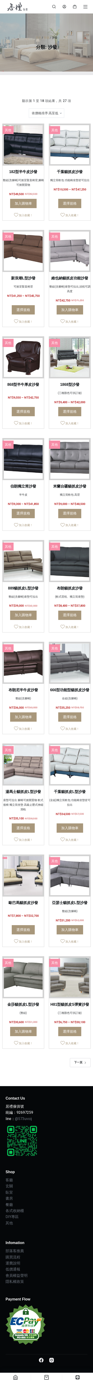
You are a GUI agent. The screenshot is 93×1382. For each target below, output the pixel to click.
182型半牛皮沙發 (23, 172)
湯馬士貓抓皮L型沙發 (23, 792)
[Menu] (85, 7)
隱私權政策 (15, 1281)
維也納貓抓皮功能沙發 (69, 278)
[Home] (15, 1377)
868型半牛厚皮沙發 (23, 384)
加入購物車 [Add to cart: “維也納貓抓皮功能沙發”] (69, 310)
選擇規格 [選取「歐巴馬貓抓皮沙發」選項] (23, 930)
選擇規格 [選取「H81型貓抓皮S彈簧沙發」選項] (70, 1031)
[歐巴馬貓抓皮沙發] (23, 875)
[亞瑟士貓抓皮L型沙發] (69, 875)
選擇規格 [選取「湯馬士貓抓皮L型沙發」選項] (23, 828)
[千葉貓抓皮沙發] (69, 144)
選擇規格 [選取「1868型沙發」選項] (70, 411)
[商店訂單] (46, 113)
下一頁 (80, 1062)
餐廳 (9, 1204)
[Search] (54, 6)
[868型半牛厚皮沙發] (23, 357)
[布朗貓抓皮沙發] (69, 561)
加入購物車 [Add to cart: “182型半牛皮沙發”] (23, 203)
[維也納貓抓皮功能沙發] (69, 251)
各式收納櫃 (15, 1210)
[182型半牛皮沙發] (23, 144)
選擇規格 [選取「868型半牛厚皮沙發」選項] (23, 411)
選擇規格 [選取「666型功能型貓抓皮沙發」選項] (70, 717)
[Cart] (46, 1377)
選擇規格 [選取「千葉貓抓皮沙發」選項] (70, 203)
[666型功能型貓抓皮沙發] (69, 662)
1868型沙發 (69, 384)
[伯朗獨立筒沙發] (23, 459)
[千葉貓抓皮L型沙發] (69, 764)
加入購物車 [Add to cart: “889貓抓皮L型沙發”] (23, 615)
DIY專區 (12, 1217)
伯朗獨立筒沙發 (23, 486)
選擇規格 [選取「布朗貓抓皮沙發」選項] (70, 615)
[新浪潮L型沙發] (23, 251)
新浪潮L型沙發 (23, 278)
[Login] (64, 6)
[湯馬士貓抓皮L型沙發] (23, 764)
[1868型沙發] (69, 357)
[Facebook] (41, 1360)
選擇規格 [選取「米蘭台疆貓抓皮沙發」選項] (70, 513)
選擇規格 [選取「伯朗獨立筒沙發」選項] (23, 513)
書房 (9, 1198)
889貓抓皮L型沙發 (23, 588)
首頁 (38, 37)
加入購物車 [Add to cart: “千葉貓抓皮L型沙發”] (69, 828)
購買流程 (13, 1257)
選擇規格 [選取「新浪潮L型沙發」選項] (23, 310)
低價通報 (13, 1269)
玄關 (9, 1186)
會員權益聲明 (17, 1275)
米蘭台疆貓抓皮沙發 (69, 486)
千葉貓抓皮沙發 (70, 172)
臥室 (9, 1192)
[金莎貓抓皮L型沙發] (23, 977)
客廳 (46, 37)
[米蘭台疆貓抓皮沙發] (69, 459)
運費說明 (13, 1263)
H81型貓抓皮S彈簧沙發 (69, 1004)
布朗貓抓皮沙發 (70, 588)
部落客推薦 (15, 1251)
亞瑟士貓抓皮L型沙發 (69, 903)
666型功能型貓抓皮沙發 (70, 690)
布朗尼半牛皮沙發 (23, 690)
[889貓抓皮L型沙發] (23, 561)
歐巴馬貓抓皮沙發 (23, 903)
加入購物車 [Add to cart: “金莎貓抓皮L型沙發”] (23, 1031)
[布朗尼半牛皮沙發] (23, 662)
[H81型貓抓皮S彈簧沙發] (69, 977)
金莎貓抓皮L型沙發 (23, 1004)
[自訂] (77, 1377)
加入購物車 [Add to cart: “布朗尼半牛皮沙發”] (23, 717)
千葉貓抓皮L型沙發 (70, 792)
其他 (8, 130)
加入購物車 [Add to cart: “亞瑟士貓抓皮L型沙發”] (69, 930)
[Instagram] (51, 1360)
